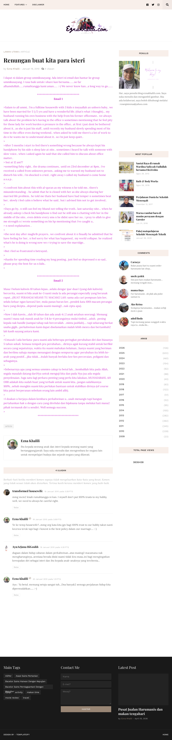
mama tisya (137, 290)
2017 (143, 395)
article (25, 52)
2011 (143, 426)
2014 (143, 410)
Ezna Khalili (30, 440)
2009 (143, 436)
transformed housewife (27, 491)
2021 (143, 374)
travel (26, 698)
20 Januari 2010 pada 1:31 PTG (47, 579)
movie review (12, 698)
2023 (143, 363)
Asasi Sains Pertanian (27, 676)
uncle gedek (137, 276)
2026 (143, 348)
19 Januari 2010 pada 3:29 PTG (58, 491)
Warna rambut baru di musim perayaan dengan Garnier (150, 216)
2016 (143, 400)
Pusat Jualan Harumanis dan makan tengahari (140, 711)
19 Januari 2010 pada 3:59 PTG (47, 519)
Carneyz (135, 262)
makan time (33, 692)
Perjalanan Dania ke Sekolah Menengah (152, 198)
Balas (16, 507)
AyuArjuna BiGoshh (25, 547)
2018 (143, 389)
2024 (143, 358)
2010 (143, 431)
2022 (143, 369)
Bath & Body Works (147, 181)
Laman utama (11, 52)
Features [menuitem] (19, 5)
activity (19, 692)
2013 (143, 415)
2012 (143, 421)
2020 (143, 379)
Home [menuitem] (6, 5)
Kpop (8, 692)
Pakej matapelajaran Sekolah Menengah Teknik (151, 232)
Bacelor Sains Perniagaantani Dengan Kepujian (24, 687)
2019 (143, 384)
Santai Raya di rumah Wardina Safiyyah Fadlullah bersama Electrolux (151, 166)
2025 (143, 353)
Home (165, 734)
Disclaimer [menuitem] (38, 5)
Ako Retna (136, 304)
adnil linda (137, 318)
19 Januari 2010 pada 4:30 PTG (54, 547)
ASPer (8, 676)
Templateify (23, 734)
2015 (143, 405)
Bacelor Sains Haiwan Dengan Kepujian (25, 681)
